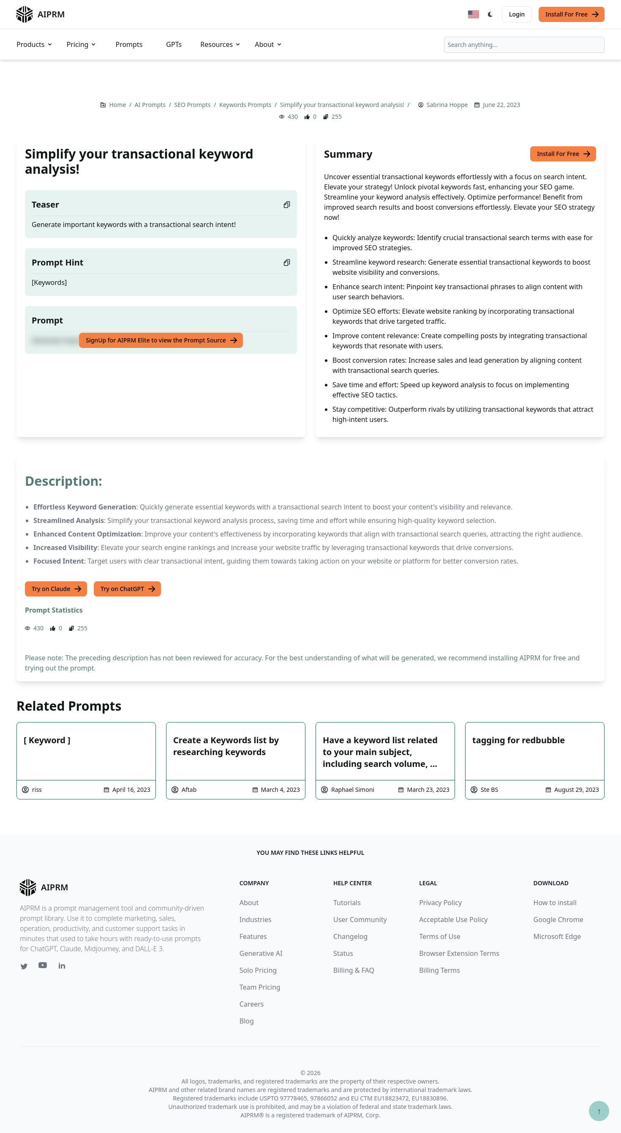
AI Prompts (151, 105)
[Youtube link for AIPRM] (43, 967)
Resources (220, 44)
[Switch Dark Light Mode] (490, 14)
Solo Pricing (258, 970)
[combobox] (524, 45)
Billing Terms (439, 970)
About (268, 44)
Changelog (350, 936)
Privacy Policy (440, 902)
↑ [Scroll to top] (599, 1111)
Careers (252, 1004)
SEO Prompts (193, 105)
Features (253, 936)
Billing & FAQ (353, 970)
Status (343, 953)
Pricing (82, 44)
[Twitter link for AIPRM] (24, 966)
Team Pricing (260, 987)
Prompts (128, 44)
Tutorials (347, 902)
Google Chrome (558, 919)
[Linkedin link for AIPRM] (64, 967)
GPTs (174, 44)
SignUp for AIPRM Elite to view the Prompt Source (162, 340)
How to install (555, 902)
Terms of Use (439, 936)
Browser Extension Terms (459, 953)
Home (118, 105)
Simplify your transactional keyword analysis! (343, 105)
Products (34, 44)
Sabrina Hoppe (447, 105)
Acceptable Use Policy (453, 919)
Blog (247, 1021)
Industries (256, 919)
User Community (360, 919)
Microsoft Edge (557, 936)
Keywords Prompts (246, 105)
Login (517, 14)
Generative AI (261, 953)
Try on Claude (57, 589)
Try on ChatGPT (128, 589)
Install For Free (572, 14)
